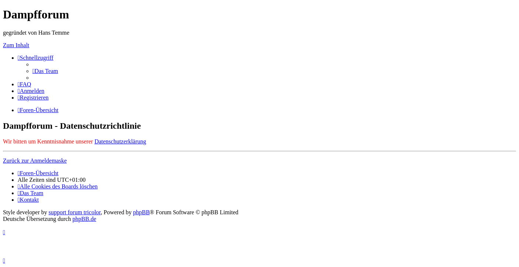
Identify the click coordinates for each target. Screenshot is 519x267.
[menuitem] (45, 71)
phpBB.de (84, 219)
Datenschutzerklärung (120, 141)
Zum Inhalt (16, 45)
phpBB (141, 212)
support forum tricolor (75, 212)
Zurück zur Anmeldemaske (35, 160)
